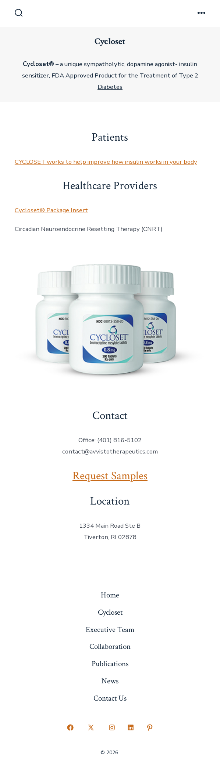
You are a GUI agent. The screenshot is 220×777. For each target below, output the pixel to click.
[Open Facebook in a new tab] (70, 727)
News (110, 681)
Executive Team (110, 630)
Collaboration (110, 646)
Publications (110, 664)
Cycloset (110, 612)
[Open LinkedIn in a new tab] (131, 727)
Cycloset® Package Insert (51, 210)
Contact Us (110, 698)
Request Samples (110, 476)
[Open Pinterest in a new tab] (150, 727)
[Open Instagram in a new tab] (112, 727)
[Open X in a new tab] (91, 727)
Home (110, 595)
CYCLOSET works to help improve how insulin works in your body (106, 162)
